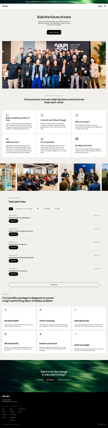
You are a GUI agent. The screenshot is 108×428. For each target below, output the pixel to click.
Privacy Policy (22, 409)
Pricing (4, 411)
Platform (4, 414)
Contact (12, 420)
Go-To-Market (47, 209)
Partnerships (13, 417)
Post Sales (57, 209)
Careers (12, 411)
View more (54, 284)
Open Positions (54, 32)
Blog (11, 409)
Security (4, 417)
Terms (20, 411)
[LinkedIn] (102, 424)
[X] (105, 424)
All (11, 209)
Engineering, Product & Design (24, 209)
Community (13, 414)
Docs (3, 409)
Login (100, 6)
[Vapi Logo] (5, 6)
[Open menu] (105, 6)
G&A (38, 209)
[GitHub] (99, 424)
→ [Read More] (76, 2)
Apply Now (13, 221)
